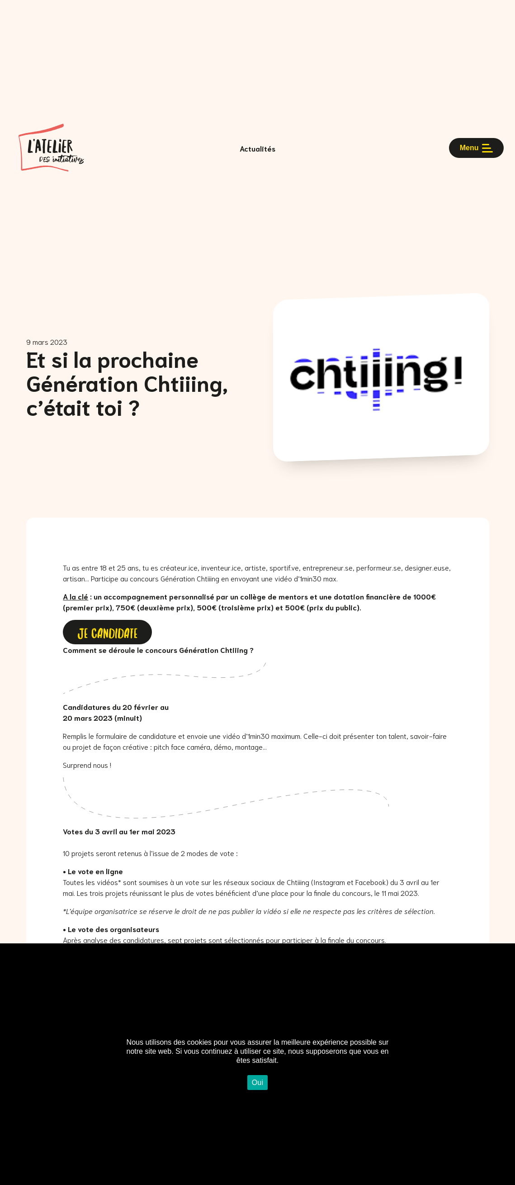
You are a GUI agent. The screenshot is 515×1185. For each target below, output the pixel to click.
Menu (476, 148)
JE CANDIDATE (107, 632)
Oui (258, 1082)
